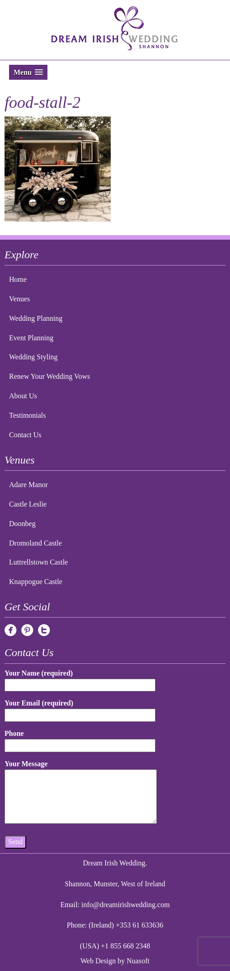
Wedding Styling (33, 357)
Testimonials (27, 415)
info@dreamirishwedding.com (125, 904)
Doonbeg (22, 523)
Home (18, 279)
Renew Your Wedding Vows (49, 376)
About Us (23, 396)
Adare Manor (28, 484)
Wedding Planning (35, 318)
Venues (19, 299)
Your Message (81, 792)
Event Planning (31, 338)
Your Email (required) (80, 709)
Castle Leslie (28, 504)
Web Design (98, 961)
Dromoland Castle (35, 543)
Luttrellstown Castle (38, 562)
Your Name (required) (80, 679)
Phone (80, 739)
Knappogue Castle (35, 581)
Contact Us (25, 435)
